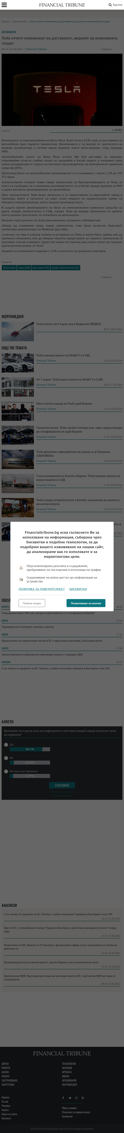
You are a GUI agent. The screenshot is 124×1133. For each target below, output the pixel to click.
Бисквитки (78, 589)
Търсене (115, 4)
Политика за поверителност (42, 589)
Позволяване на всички (86, 603)
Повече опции (32, 603)
